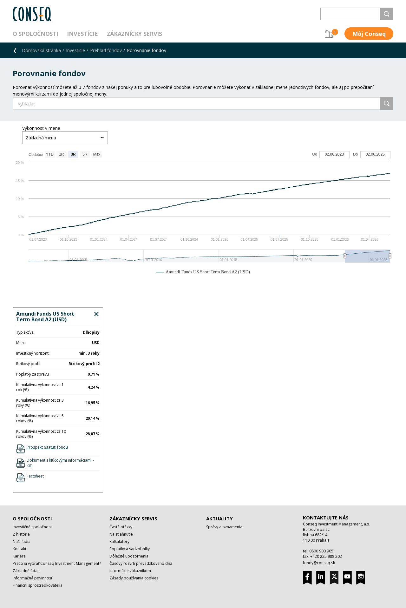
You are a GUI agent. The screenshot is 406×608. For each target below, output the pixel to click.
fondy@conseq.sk (319, 562)
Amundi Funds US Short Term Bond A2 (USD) (45, 316)
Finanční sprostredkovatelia (37, 585)
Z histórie (21, 534)
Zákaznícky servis (134, 33)
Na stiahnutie (121, 534)
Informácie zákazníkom (130, 570)
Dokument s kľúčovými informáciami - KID (60, 463)
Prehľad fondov (106, 50)
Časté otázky (120, 527)
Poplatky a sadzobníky (129, 548)
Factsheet (35, 476)
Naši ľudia (21, 541)
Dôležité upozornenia (128, 556)
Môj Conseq (369, 33)
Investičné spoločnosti (33, 527)
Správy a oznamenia (224, 527)
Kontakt (19, 548)
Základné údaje (27, 570)
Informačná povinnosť (32, 578)
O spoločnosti (35, 33)
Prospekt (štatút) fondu (47, 447)
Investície (82, 33)
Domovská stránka (41, 50)
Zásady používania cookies (133, 578)
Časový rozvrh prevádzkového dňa (140, 563)
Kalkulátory (119, 541)
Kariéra (19, 556)
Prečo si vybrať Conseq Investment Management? (57, 563)
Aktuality (219, 518)
